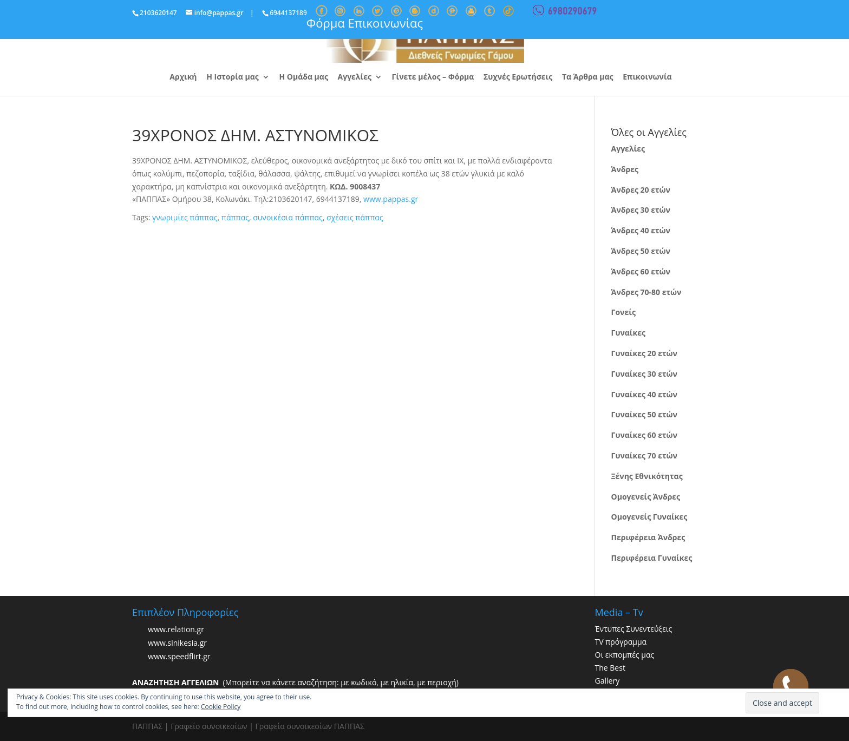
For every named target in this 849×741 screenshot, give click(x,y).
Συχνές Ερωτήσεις (518, 77)
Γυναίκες (628, 332)
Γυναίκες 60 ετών (644, 435)
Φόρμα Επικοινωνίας (364, 23)
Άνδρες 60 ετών (640, 271)
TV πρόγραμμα (621, 642)
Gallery (607, 681)
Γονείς (623, 312)
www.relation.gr (176, 630)
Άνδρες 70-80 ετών (646, 292)
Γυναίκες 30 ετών (644, 374)
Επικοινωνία (647, 77)
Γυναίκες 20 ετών (644, 353)
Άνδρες (624, 169)
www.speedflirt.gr (179, 657)
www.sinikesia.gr (177, 643)
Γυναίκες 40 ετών (644, 394)
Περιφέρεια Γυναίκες (652, 558)
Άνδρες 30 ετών (640, 210)
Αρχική (183, 77)
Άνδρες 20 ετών (640, 190)
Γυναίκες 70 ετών (644, 455)
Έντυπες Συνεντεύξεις (633, 629)
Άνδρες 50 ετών (640, 251)
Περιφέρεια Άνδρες (648, 537)
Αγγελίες (354, 77)
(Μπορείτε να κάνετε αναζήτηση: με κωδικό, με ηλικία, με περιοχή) (295, 682)
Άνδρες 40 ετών (640, 230)
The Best (610, 668)
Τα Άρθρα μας (587, 77)
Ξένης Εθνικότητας (647, 476)
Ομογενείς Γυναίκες (649, 517)
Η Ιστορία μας (232, 77)
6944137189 (288, 12)
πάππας (235, 217)
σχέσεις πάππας (354, 217)
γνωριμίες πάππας (184, 217)
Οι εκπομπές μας (625, 655)
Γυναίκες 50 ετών (644, 414)
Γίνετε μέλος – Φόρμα (433, 77)
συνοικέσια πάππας (288, 217)
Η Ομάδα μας (303, 77)
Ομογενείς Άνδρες (646, 496)
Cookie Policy (220, 706)
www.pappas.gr (390, 199)
